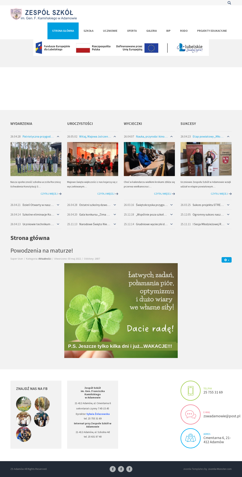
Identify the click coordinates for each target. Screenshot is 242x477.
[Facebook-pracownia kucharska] (129, 469)
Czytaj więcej (49, 193)
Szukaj (229, 3)
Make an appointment (191, 391)
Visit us (191, 438)
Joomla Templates (193, 469)
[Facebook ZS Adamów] (113, 469)
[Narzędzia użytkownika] (227, 260)
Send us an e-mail (191, 414)
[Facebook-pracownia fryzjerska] (121, 469)
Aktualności (44, 258)
